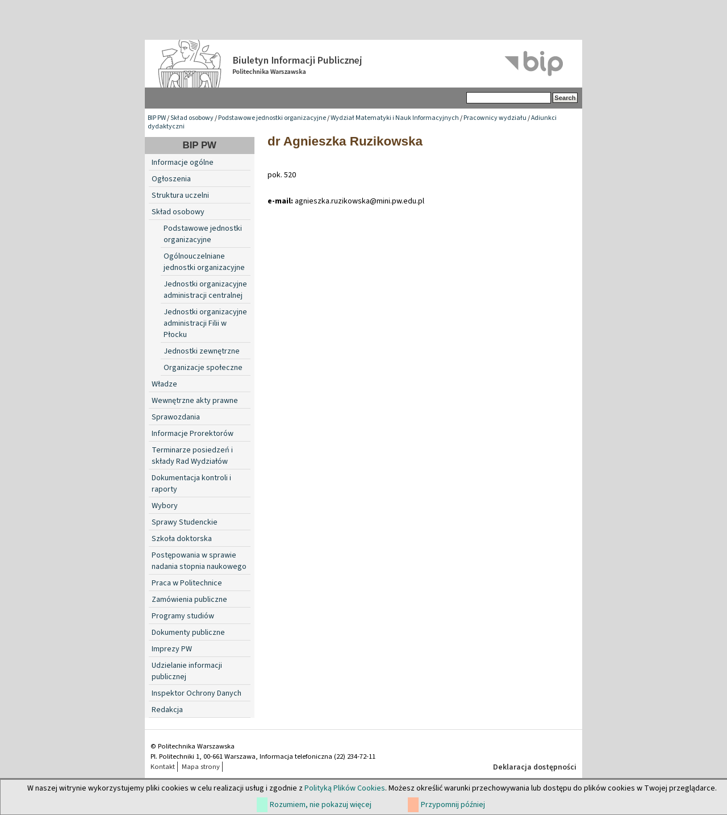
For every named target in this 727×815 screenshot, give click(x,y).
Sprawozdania (176, 417)
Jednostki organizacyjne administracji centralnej (205, 289)
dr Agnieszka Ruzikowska (345, 141)
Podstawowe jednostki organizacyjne (272, 118)
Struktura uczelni (180, 195)
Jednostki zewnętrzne (202, 351)
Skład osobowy (192, 118)
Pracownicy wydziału (495, 118)
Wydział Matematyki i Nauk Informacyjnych (395, 118)
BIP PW (157, 118)
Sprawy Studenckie (185, 522)
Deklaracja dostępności (534, 767)
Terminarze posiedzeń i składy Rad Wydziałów (192, 455)
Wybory (165, 506)
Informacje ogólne (183, 162)
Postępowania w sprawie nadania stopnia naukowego (199, 561)
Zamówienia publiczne (189, 599)
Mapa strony (201, 767)
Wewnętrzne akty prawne (195, 400)
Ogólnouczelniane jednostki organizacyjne (204, 262)
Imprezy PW (172, 649)
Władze (164, 384)
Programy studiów (183, 616)
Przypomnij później (453, 804)
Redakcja (167, 710)
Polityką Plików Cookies (344, 788)
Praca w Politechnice (187, 583)
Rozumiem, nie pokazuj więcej (320, 804)
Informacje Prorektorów (192, 433)
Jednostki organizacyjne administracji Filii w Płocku (205, 323)
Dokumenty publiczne (188, 632)
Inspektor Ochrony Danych (196, 693)
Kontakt (163, 767)
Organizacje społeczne (203, 367)
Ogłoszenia (171, 179)
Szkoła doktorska (182, 538)
